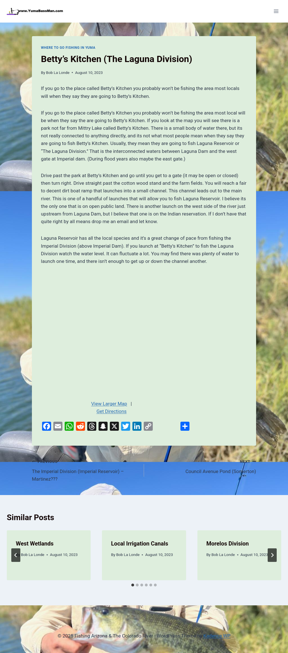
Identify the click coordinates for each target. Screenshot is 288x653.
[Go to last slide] (15, 555)
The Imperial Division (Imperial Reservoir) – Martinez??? (85, 470)
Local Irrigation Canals (139, 543)
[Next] (272, 555)
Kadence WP (216, 636)
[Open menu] (276, 11)
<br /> (111, 330)
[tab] (132, 585)
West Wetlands (35, 543)
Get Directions (112, 411)
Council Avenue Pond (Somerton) (202, 466)
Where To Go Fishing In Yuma (68, 48)
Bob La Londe (57, 72)
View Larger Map (109, 403)
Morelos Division (227, 543)
